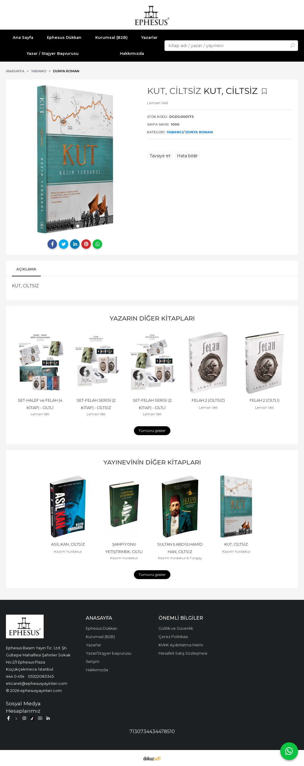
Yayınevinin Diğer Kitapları (152, 462)
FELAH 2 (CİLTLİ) (264, 400)
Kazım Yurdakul (68, 551)
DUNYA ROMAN (199, 132)
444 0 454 (15, 676)
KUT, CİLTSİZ (236, 544)
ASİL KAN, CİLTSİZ (68, 544)
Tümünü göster (152, 430)
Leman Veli (40, 414)
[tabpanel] (75, 159)
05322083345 (41, 676)
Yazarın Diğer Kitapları (152, 318)
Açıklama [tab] (26, 269)
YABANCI (175, 132)
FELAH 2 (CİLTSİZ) (208, 400)
